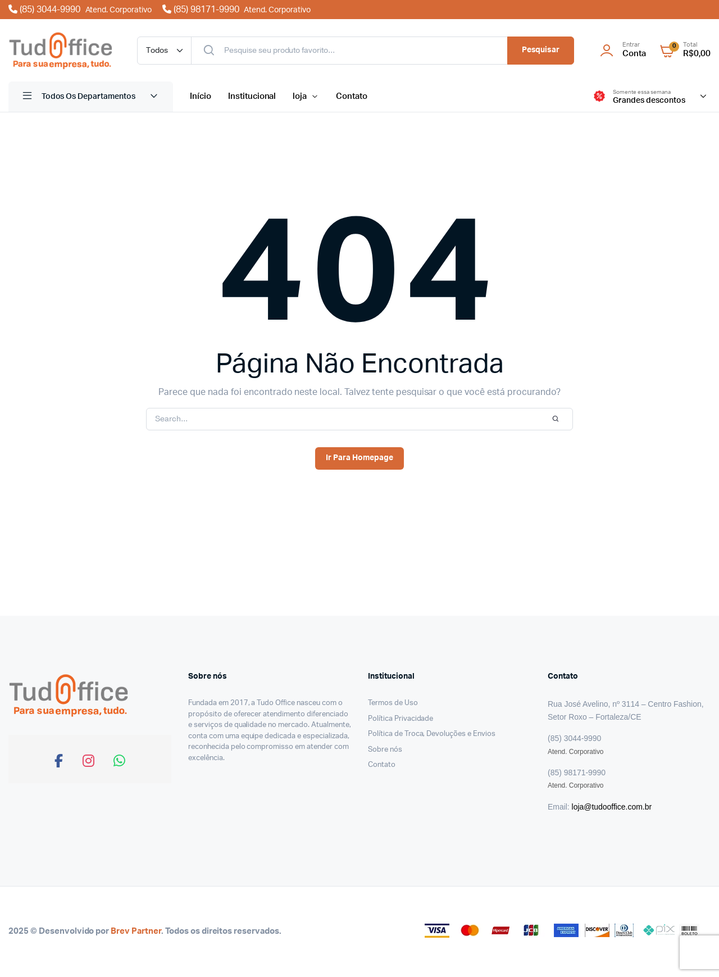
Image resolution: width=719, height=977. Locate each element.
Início (200, 96)
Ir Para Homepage (359, 458)
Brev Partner (136, 931)
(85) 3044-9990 (81, 9)
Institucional (252, 96)
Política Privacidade (400, 718)
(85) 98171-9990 (236, 9)
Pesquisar (541, 50)
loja (300, 96)
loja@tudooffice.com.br (612, 806)
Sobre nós (385, 749)
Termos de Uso (393, 703)
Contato (351, 96)
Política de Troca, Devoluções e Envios (431, 734)
